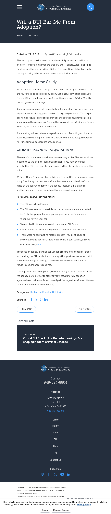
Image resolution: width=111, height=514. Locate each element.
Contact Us (55, 459)
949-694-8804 (55, 382)
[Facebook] (49, 474)
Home (55, 425)
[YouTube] (62, 474)
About (55, 432)
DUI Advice (57, 291)
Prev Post (26, 309)
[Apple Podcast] (42, 474)
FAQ (55, 452)
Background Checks (40, 291)
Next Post (84, 309)
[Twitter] (55, 474)
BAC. (40, 244)
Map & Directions (55, 410)
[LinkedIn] (68, 474)
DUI (56, 439)
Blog (55, 445)
